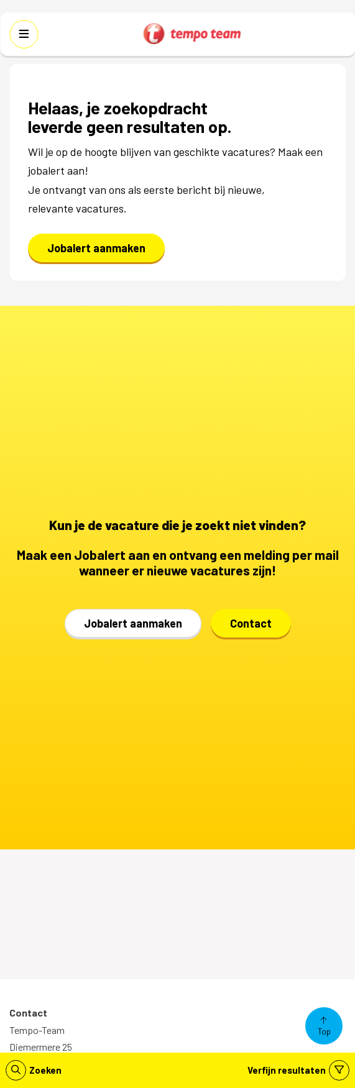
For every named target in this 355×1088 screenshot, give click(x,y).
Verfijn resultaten (298, 1070)
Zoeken (34, 1070)
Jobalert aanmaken (96, 248)
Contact (251, 623)
